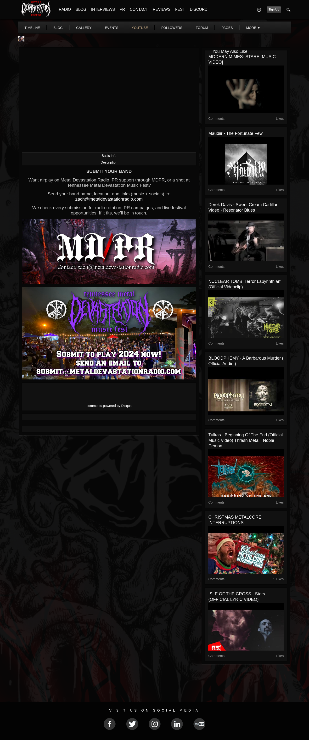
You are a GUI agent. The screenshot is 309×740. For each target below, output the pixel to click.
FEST (180, 9)
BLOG (81, 9)
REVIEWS (161, 9)
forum (202, 28)
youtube (140, 28)
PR (122, 9)
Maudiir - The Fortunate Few (235, 133)
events (111, 28)
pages (227, 28)
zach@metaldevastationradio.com (109, 199)
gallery (83, 28)
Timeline (32, 28)
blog (58, 28)
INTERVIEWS (103, 9)
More (253, 28)
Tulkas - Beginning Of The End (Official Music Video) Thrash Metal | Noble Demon (245, 440)
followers (171, 28)
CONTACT (139, 9)
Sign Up (273, 9)
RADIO (65, 9)
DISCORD (199, 9)
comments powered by (109, 406)
